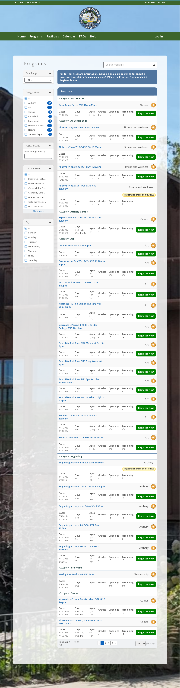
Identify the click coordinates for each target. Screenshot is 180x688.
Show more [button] (38, 211)
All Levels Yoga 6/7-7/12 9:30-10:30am (79, 127)
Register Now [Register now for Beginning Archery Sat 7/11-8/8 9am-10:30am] (146, 558)
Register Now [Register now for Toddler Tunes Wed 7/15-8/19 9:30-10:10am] (146, 427)
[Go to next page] (115, 643)
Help (93, 36)
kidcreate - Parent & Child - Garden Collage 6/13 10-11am (78, 326)
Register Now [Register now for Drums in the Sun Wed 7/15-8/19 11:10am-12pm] (146, 273)
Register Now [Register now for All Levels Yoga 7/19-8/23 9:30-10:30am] (146, 156)
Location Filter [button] (38, 168)
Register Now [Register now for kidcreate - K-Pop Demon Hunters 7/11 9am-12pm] (146, 315)
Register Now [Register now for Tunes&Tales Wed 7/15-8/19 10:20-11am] (146, 447)
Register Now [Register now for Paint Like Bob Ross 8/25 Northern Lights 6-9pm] (146, 407)
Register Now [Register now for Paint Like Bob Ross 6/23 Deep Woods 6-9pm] (146, 371)
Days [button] (38, 222)
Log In (158, 36)
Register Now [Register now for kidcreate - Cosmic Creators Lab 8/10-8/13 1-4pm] (146, 611)
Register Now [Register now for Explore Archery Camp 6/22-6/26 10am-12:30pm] (146, 229)
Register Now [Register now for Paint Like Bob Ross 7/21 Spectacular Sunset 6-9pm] (146, 389)
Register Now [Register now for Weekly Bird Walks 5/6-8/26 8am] (146, 584)
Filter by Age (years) (34, 151)
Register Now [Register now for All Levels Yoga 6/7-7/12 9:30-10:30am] (146, 137)
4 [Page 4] (112, 643)
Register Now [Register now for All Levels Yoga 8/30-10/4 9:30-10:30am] (146, 176)
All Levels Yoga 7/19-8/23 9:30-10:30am (80, 147)
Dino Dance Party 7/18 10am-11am (78, 104)
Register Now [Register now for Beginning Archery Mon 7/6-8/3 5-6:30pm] (146, 516)
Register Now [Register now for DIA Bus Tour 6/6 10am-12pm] (146, 253)
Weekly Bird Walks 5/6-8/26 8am (76, 574)
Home (21, 36)
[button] (38, 98)
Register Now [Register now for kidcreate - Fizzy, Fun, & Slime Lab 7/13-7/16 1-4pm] (146, 632)
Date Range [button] (38, 73)
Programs (36, 36)
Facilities (53, 36)
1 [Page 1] (102, 643)
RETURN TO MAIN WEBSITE (27, 2)
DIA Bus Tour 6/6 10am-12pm (75, 245)
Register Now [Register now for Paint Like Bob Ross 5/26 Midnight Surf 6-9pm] (146, 353)
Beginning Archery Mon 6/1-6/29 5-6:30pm (82, 486)
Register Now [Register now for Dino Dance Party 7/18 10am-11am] (146, 113)
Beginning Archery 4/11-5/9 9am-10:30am (81, 462)
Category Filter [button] (38, 92)
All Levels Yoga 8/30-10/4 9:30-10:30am (80, 166)
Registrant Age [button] (38, 146)
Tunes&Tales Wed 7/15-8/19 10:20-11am (81, 437)
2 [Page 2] (105, 643)
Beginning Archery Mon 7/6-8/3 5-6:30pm (81, 506)
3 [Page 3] (109, 643)
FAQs (82, 36)
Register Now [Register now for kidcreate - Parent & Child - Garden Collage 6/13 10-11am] (146, 335)
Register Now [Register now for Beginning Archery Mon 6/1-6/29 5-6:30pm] (146, 496)
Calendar (69, 36)
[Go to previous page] (99, 643)
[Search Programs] (154, 65)
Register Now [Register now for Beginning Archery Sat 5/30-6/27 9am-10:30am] (146, 537)
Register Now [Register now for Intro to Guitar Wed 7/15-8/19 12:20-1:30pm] (146, 294)
